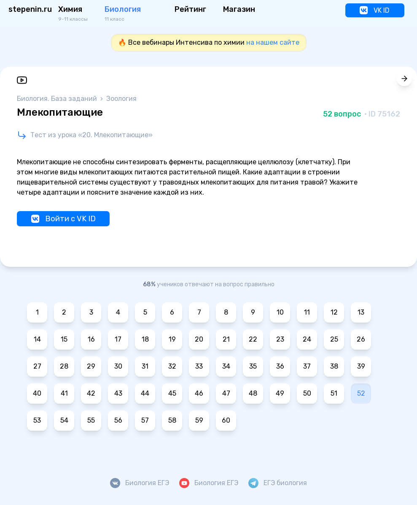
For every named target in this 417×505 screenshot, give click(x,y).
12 (334, 312)
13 (361, 312)
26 (361, 339)
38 (334, 366)
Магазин (239, 9)
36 (280, 366)
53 (37, 420)
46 (199, 393)
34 (226, 366)
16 (91, 339)
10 (280, 312)
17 (118, 339)
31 (145, 366)
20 (199, 339)
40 (37, 393)
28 (64, 366)
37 (307, 366)
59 (199, 420)
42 (91, 393)
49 (280, 393)
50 (307, 393)
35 (253, 366)
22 (253, 339)
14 (37, 339)
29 (91, 366)
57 (145, 420)
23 (280, 339)
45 (172, 393)
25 (334, 339)
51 (334, 393)
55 (91, 420)
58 (172, 420)
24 (307, 339)
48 (253, 393)
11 (307, 312)
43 (118, 393)
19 (172, 339)
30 (118, 366)
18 (145, 339)
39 (361, 366)
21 (226, 339)
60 (226, 420)
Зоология (121, 99)
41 (64, 393)
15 (64, 339)
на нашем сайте (272, 42)
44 (145, 393)
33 (199, 366)
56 (118, 420)
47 (226, 393)
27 (37, 366)
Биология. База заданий (58, 99)
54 (64, 420)
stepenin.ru (30, 9)
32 (172, 366)
